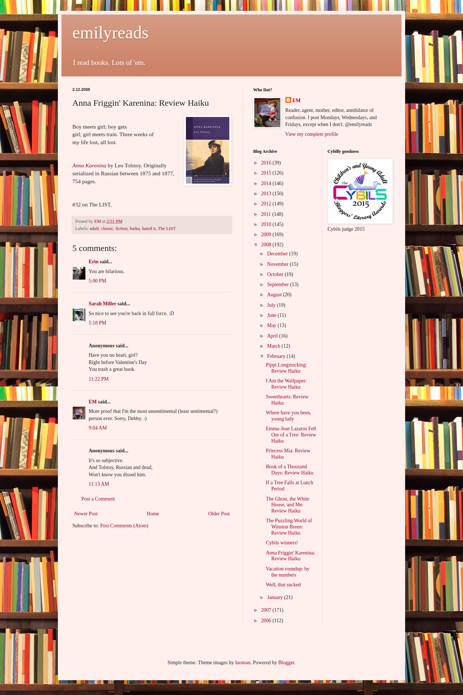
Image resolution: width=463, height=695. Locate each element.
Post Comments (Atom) (124, 525)
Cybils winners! (282, 542)
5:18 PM (97, 323)
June (272, 315)
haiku (135, 228)
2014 (267, 183)
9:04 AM (98, 428)
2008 (267, 244)
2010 (267, 224)
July (272, 305)
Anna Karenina (89, 165)
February (276, 356)
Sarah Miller (102, 303)
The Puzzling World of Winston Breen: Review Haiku (289, 527)
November (278, 264)
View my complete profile (312, 134)
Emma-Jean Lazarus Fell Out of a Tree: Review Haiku (291, 435)
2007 (267, 610)
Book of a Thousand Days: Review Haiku (290, 470)
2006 (267, 620)
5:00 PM (97, 281)
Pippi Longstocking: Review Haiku (286, 368)
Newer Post (86, 513)
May (272, 325)
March (274, 346)
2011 (266, 214)
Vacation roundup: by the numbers (288, 572)
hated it (149, 228)
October (276, 274)
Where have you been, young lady (288, 416)
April (273, 336)
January (275, 597)
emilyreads (110, 32)
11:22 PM (99, 379)
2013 (267, 193)
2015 (267, 173)
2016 (267, 163)
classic (107, 228)
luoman (242, 662)
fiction (122, 228)
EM (93, 402)
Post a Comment (98, 499)
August (275, 294)
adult (94, 228)
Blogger (286, 662)
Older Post (219, 513)
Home (153, 513)
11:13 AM (99, 484)
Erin (93, 261)
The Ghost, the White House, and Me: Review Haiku (287, 505)
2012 (267, 203)
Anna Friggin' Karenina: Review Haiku (290, 556)
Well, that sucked (283, 584)
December (278, 253)
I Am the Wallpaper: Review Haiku (286, 384)
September (278, 284)
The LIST (167, 228)
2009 (267, 234)
